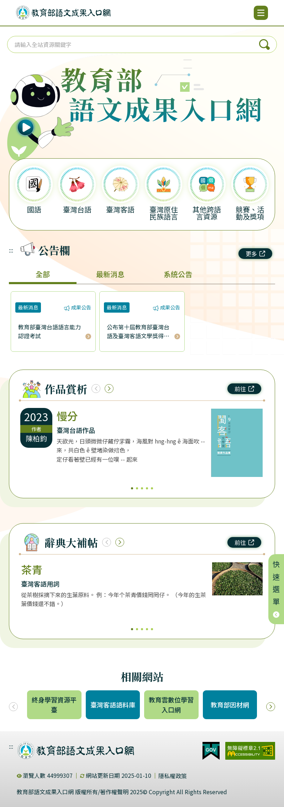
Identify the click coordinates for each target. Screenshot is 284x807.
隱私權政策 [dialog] (172, 775)
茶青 (31, 569)
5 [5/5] (152, 488)
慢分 (67, 415)
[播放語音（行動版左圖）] (37, 106)
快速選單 (276, 589)
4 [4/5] (147, 488)
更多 (255, 253)
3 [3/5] (142, 488)
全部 (43, 274)
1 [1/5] (132, 488)
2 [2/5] (137, 488)
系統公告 (178, 274)
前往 (244, 388)
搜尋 (264, 44)
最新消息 (110, 274)
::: (11, 250)
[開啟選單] (261, 13)
